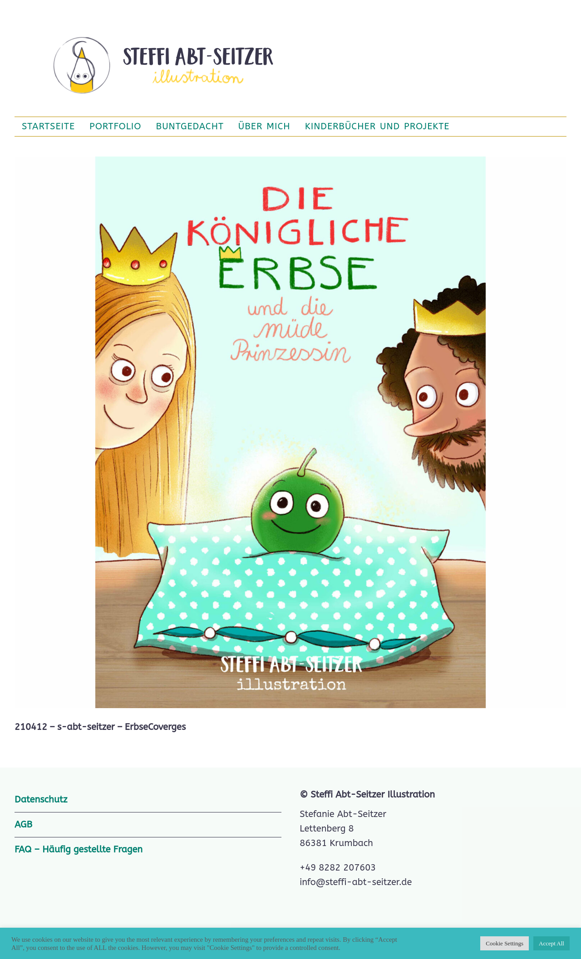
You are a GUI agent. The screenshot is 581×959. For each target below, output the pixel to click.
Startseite (48, 126)
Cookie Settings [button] (504, 943)
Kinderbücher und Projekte (377, 126)
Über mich (264, 126)
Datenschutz (41, 799)
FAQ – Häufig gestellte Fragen (79, 849)
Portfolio (115, 126)
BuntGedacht (190, 126)
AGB (23, 824)
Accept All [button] (551, 943)
